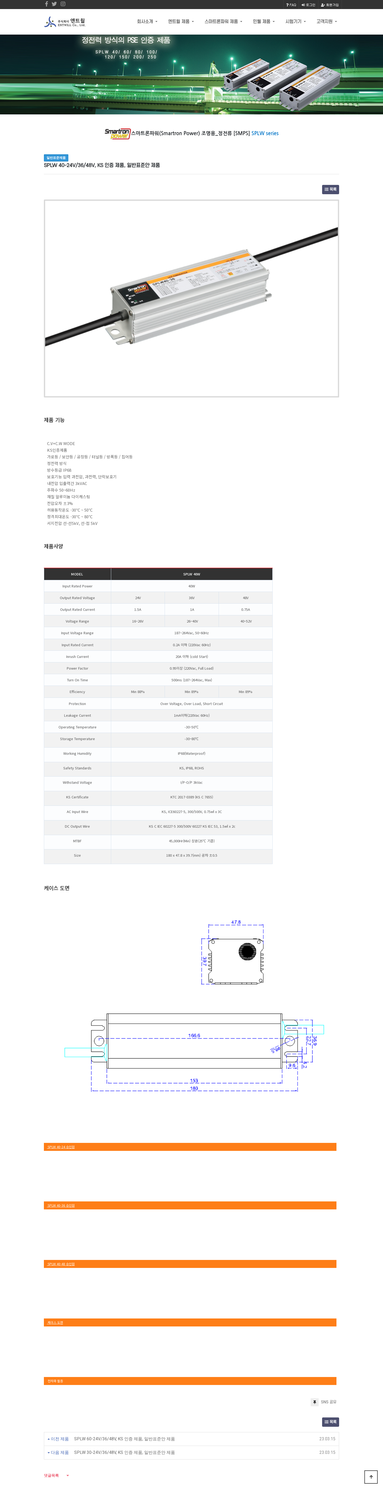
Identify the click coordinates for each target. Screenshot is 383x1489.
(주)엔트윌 (133, 1422)
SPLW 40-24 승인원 (61, 1012)
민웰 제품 (262, 21)
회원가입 (330, 4)
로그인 (308, 4)
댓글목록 (51, 1341)
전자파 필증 (55, 1247)
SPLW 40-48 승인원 (61, 1129)
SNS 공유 (323, 1268)
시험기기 (294, 21)
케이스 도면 (55, 1188)
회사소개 (145, 21)
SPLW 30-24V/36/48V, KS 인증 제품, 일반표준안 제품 (124, 1318)
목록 (330, 189)
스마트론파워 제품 (222, 21)
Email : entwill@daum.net (193, 1455)
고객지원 (325, 21)
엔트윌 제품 (179, 21)
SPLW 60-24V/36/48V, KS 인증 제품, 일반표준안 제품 (124, 1304)
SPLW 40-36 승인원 (61, 1071)
